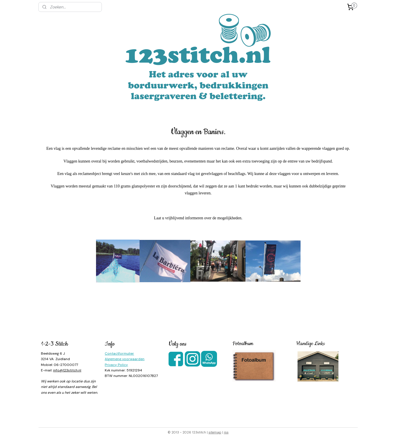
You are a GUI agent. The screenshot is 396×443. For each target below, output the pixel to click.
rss (226, 432)
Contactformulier (119, 353)
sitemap (215, 432)
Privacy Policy (116, 364)
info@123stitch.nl (67, 370)
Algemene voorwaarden (124, 359)
